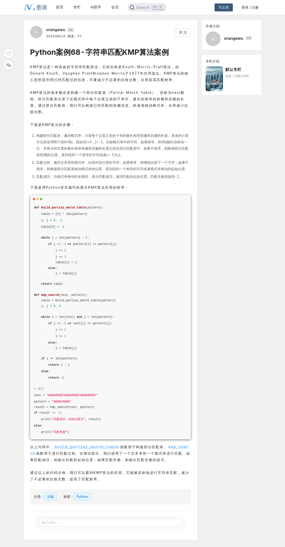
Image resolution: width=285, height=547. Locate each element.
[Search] (147, 7)
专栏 (77, 7)
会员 (115, 7)
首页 (59, 7)
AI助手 (95, 7)
